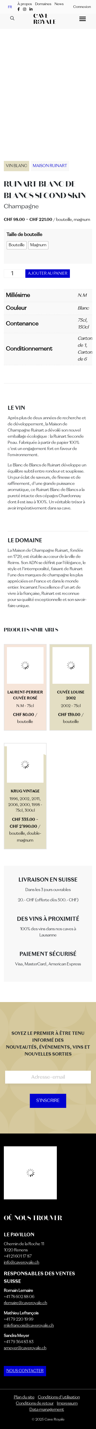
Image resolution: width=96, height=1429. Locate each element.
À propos (24, 4)
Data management (46, 1410)
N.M (82, 295)
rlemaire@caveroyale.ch (25, 1303)
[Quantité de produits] (14, 273)
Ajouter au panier (47, 274)
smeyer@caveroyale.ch (25, 1348)
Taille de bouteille (24, 234)
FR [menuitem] (10, 7)
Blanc (83, 308)
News (59, 4)
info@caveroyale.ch (21, 1263)
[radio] (16, 245)
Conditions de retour (35, 1404)
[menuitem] (10, 7)
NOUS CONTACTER (25, 1371)
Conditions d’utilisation (59, 1397)
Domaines (43, 4)
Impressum (67, 1404)
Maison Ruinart (50, 166)
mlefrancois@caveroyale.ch (29, 1326)
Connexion (82, 7)
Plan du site (24, 1397)
